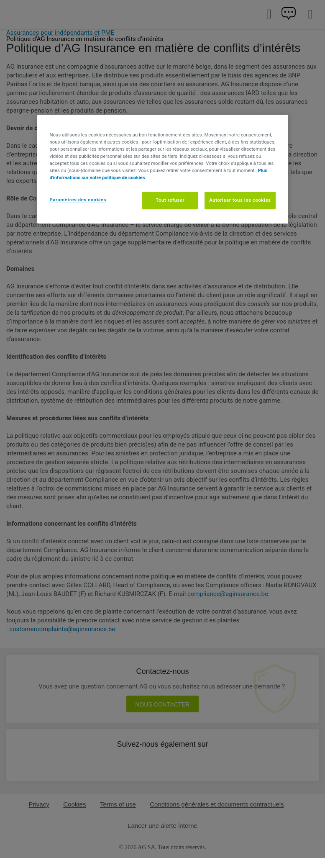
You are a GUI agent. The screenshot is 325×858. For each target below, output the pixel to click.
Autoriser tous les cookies (240, 200)
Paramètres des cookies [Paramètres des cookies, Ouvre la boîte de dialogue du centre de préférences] (78, 200)
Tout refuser (170, 200)
